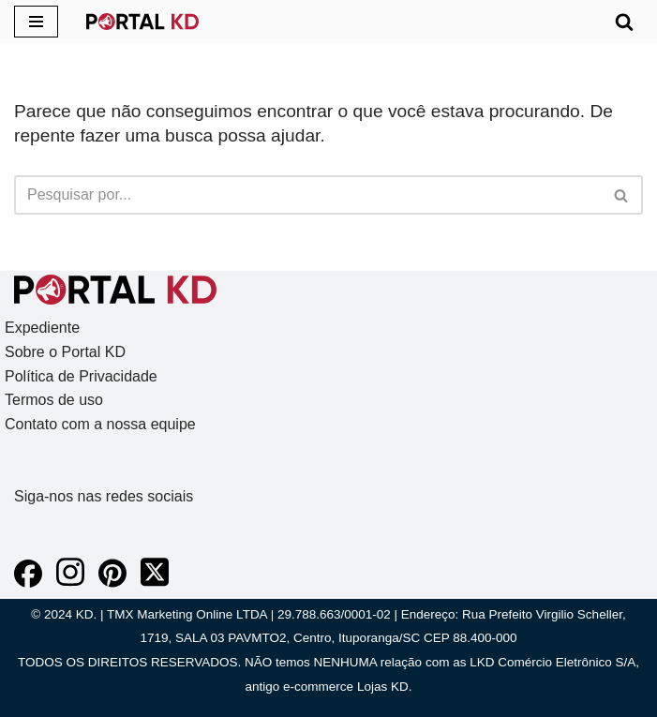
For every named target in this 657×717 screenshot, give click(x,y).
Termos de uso (54, 400)
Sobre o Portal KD (65, 352)
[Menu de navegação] (36, 21)
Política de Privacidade (81, 376)
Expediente (42, 328)
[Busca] (624, 21)
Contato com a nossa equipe (100, 424)
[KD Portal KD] (142, 21)
